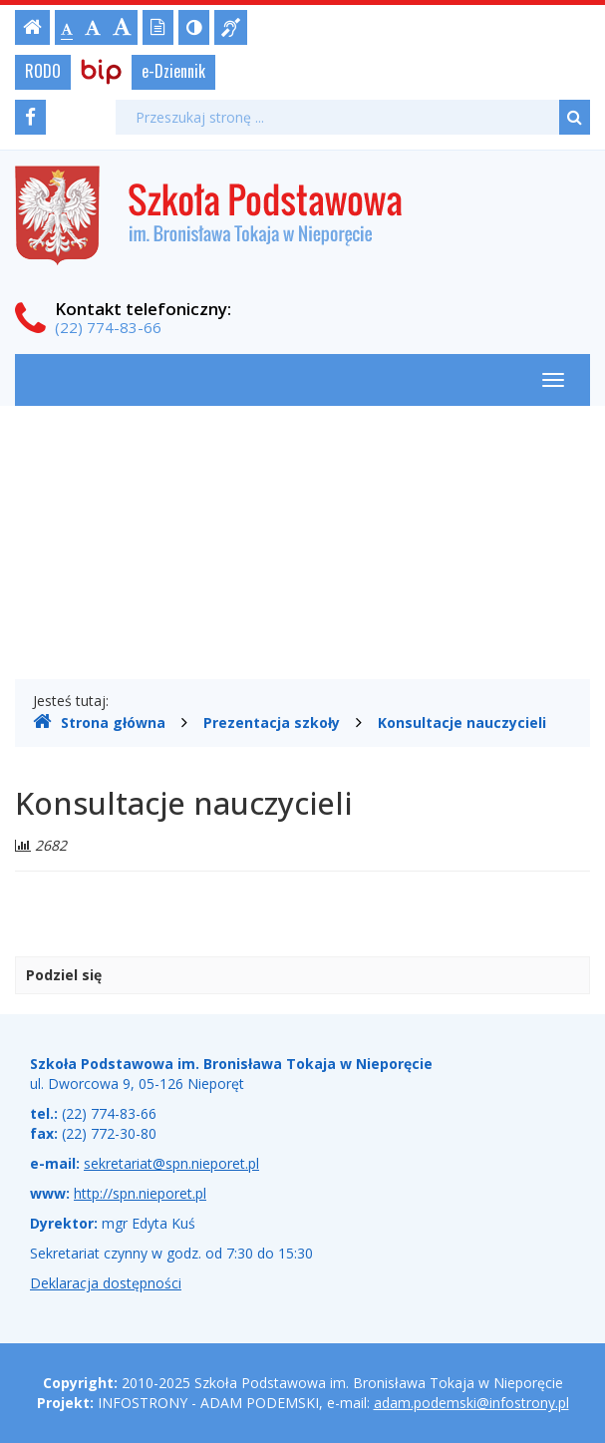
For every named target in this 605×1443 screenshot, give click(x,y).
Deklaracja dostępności (105, 1282)
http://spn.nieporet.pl (140, 1193)
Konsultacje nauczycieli (462, 722)
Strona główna (99, 722)
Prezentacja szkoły (271, 722)
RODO (43, 71)
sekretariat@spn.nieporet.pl (171, 1163)
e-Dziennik (173, 71)
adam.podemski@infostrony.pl (471, 1402)
